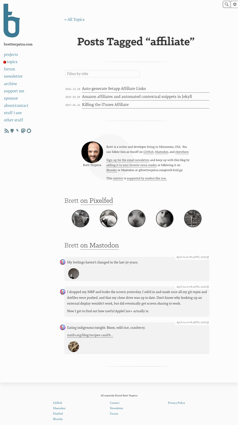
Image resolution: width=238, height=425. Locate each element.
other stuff (13, 120)
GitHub (148, 152)
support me (14, 91)
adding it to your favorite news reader (131, 166)
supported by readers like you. (147, 179)
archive (10, 83)
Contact (114, 403)
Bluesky (111, 171)
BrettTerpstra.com (18, 44)
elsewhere (182, 152)
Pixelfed (58, 414)
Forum (114, 414)
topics (12, 61)
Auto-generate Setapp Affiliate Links (114, 88)
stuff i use (13, 112)
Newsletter (116, 408)
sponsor (11, 98)
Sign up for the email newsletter (127, 161)
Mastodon (161, 152)
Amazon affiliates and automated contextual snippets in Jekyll (137, 96)
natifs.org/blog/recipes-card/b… (90, 342)
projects (11, 54)
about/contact (16, 105)
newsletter (13, 76)
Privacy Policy (176, 403)
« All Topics (74, 19)
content (118, 179)
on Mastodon (99, 252)
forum (9, 69)
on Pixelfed (96, 202)
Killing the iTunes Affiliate (105, 104)
